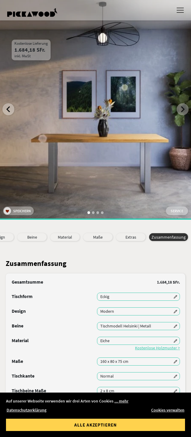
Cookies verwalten (167, 410)
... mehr (121, 401)
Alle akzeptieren (95, 425)
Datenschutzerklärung (26, 410)
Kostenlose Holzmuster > (157, 348)
